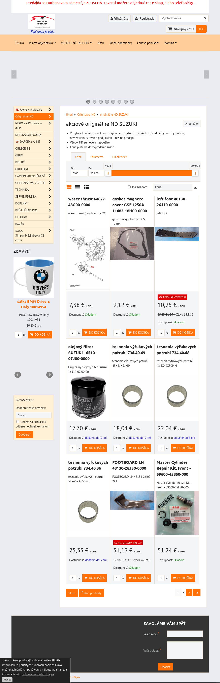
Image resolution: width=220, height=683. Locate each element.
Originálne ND (34, 116)
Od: (79, 171)
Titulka (19, 43)
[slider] (108, 173)
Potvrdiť (7, 679)
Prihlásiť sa (119, 18)
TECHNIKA (34, 189)
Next (49, 375)
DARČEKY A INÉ (34, 141)
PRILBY (34, 162)
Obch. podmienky (121, 43)
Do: (96, 171)
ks (74, 332)
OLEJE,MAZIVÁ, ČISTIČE (34, 182)
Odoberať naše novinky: (30, 408)
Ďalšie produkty (91, 593)
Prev (17, 375)
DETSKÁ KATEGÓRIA (28, 135)
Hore (72, 593)
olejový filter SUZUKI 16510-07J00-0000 (82, 352)
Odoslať (176, 667)
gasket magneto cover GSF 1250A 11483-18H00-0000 (129, 204)
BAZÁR (19, 224)
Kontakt (171, 43)
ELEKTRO (34, 217)
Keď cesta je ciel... (42, 31)
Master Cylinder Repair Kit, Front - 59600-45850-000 (174, 468)
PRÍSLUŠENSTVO (34, 210)
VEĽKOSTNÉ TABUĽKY (76, 43)
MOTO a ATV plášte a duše (34, 125)
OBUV (34, 155)
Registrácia (145, 18)
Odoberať (24, 434)
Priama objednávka (42, 43)
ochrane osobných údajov (38, 674)
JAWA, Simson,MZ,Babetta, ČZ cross (34, 235)
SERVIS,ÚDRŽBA (34, 196)
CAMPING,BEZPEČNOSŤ (34, 176)
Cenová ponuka (148, 43)
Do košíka (94, 332)
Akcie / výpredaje (34, 109)
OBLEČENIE (34, 148)
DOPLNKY (34, 203)
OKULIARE (34, 169)
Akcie (101, 43)
